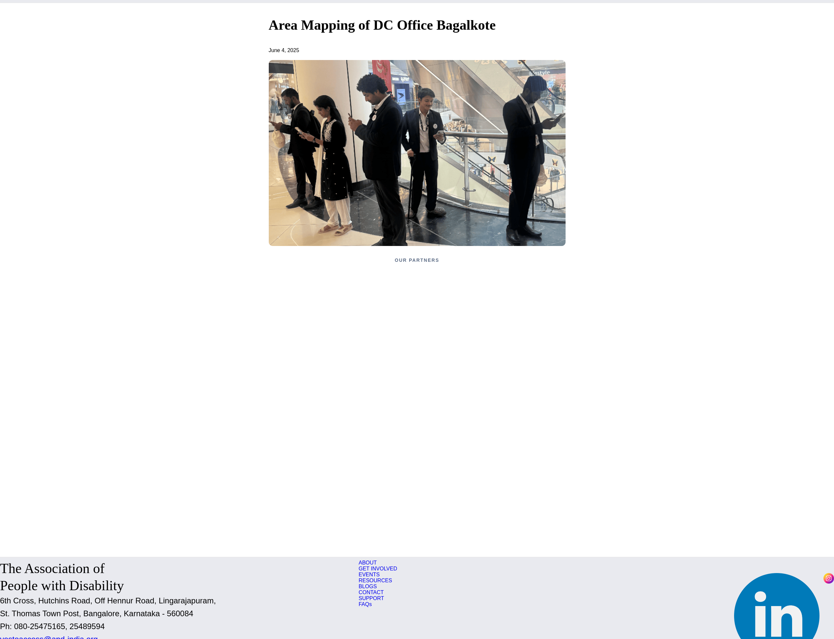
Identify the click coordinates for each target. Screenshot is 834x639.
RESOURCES (375, 580)
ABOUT (367, 562)
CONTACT (371, 592)
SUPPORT (371, 598)
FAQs (365, 604)
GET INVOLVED (377, 568)
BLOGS (367, 586)
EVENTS (369, 574)
